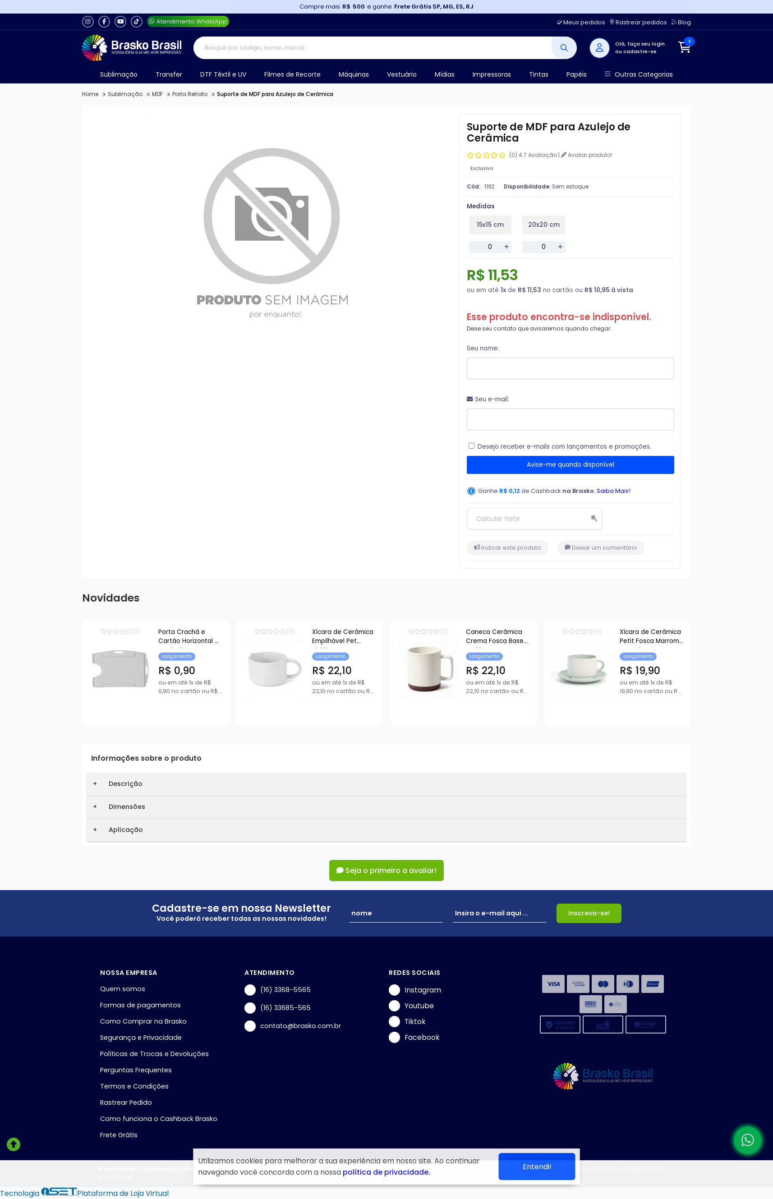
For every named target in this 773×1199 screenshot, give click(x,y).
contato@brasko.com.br (292, 1026)
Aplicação (126, 829)
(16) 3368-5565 (277, 990)
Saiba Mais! (613, 491)
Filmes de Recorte (292, 74)
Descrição (126, 783)
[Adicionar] (506, 247)
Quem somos (122, 988)
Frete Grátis (119, 1134)
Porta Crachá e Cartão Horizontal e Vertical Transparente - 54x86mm (220, 638)
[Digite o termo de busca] (372, 48)
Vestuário (402, 74)
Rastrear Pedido (126, 1102)
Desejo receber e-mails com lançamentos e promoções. (564, 446)
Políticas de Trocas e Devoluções (154, 1053)
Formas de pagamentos (140, 1005)
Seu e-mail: (488, 399)
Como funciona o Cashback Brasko (158, 1118)
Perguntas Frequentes (136, 1070)
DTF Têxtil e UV (223, 74)
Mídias (445, 74)
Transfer (169, 74)
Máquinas (354, 74)
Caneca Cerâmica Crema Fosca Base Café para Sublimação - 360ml (629, 638)
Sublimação (119, 74)
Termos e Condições (134, 1086)
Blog (681, 22)
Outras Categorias (639, 74)
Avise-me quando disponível (570, 464)
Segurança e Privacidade (141, 1037)
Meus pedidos (581, 22)
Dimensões (127, 806)
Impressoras (492, 74)
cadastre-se (640, 51)
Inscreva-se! (589, 913)
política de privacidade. (386, 1172)
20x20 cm (544, 225)
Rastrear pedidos (638, 22)
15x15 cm (490, 225)
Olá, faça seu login (640, 43)
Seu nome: (483, 348)
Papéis (576, 74)
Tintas (538, 74)
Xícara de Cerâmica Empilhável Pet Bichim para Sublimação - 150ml (422, 638)
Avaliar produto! (586, 155)
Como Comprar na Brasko (143, 1021)
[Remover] (474, 247)
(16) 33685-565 (277, 1008)
